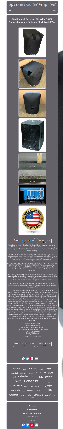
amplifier (47, 385)
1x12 (41, 377)
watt (50, 372)
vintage (41, 372)
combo (38, 394)
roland (39, 391)
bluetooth (23, 373)
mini (23, 395)
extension (31, 373)
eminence (31, 390)
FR (34, 420)
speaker (31, 381)
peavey (23, 391)
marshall (14, 373)
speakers (16, 385)
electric (33, 368)
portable (15, 390)
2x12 (14, 377)
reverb (41, 369)
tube (29, 395)
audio (26, 386)
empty (42, 382)
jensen (32, 397)
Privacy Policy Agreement (32, 413)
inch (32, 386)
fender (48, 376)
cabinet (48, 390)
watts (37, 386)
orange (48, 382)
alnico (24, 369)
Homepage (32, 406)
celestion (23, 376)
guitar (14, 394)
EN (30, 420)
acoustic (17, 368)
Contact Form (32, 409)
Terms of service (32, 417)
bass (34, 376)
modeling (50, 395)
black (18, 381)
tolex (48, 369)
